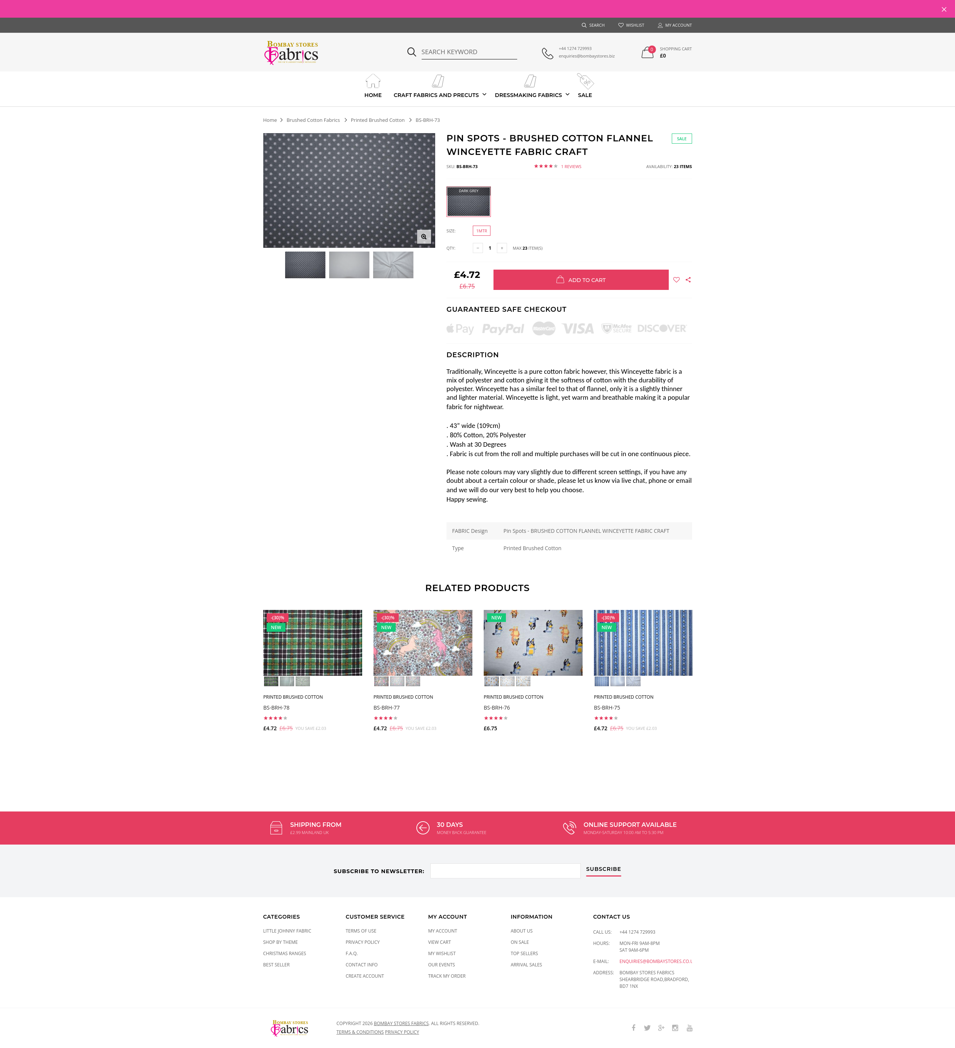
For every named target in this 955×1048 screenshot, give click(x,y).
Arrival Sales (526, 965)
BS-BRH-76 (497, 707)
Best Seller (276, 965)
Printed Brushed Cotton (378, 120)
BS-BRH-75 (607, 707)
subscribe (603, 869)
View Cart (439, 942)
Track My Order (447, 976)
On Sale (520, 942)
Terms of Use (361, 931)
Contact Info (362, 965)
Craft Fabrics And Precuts (436, 85)
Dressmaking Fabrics (528, 85)
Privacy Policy (363, 942)
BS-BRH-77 (386, 707)
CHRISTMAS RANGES (284, 953)
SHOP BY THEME (280, 942)
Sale (585, 85)
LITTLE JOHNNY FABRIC (287, 931)
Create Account (365, 976)
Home (372, 85)
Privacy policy (402, 1032)
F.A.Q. (352, 953)
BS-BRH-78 (276, 707)
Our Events (441, 965)
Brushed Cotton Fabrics (313, 120)
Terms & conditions (360, 1032)
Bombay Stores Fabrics (401, 1023)
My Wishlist (441, 953)
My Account (442, 931)
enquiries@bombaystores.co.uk (657, 961)
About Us (522, 931)
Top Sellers (524, 953)
